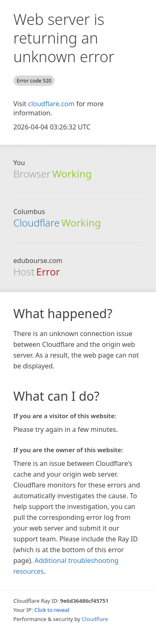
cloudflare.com (51, 103)
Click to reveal (52, 610)
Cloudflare (36, 222)
